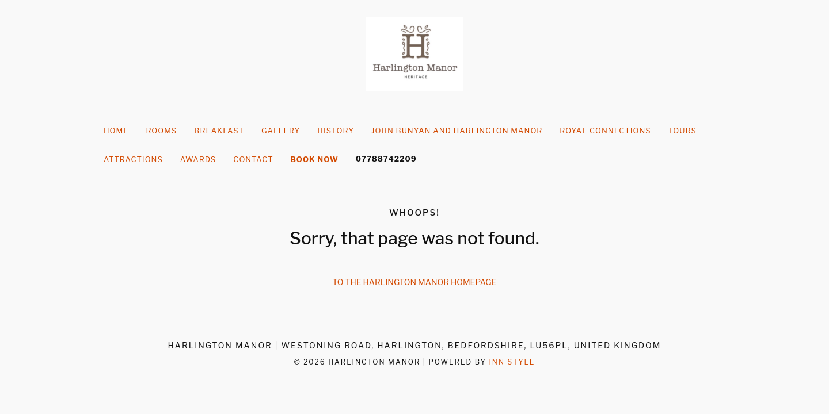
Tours (682, 130)
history (335, 130)
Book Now (315, 159)
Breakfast (219, 130)
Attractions (133, 159)
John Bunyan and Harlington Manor (456, 130)
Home (116, 130)
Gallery (280, 130)
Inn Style (512, 362)
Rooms (161, 130)
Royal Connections (605, 130)
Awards (198, 159)
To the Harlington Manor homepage (415, 282)
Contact (253, 159)
